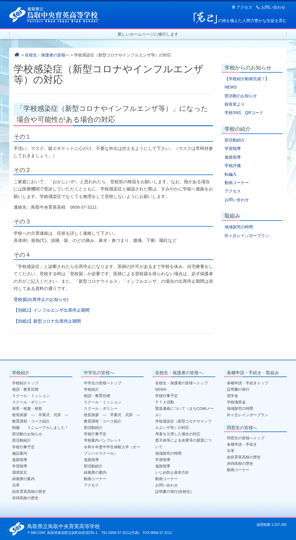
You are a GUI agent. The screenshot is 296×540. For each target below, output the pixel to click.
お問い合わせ (270, 7)
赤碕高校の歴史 (25, 498)
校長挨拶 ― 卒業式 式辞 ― (40, 415)
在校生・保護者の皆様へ (47, 55)
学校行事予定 (23, 447)
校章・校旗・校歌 (27, 408)
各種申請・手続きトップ (247, 383)
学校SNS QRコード (244, 112)
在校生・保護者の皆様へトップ (181, 383)
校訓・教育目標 (25, 389)
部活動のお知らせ (241, 95)
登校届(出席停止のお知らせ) (41, 299)
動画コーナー (237, 182)
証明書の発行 (238, 389)
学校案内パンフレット (102, 440)
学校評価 (233, 165)
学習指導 (233, 148)
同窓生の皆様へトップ (245, 438)
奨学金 (232, 396)
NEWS (231, 87)
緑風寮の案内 (23, 479)
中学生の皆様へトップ (102, 383)
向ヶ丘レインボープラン (247, 235)
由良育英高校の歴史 (29, 491)
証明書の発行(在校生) (173, 491)
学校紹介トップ (25, 383)
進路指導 (233, 157)
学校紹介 (91, 389)
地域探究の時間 (239, 227)
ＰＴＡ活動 (164, 402)
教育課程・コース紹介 (31, 421)
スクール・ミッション (31, 396)
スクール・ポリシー (29, 402)
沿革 (16, 485)
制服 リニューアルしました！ (40, 427)
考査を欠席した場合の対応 (177, 434)
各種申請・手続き (242, 444)
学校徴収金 (236, 402)
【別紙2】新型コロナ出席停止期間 (47, 321)
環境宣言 (19, 472)
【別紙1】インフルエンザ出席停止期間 (52, 310)
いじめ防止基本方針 (172, 472)
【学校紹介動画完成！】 (247, 78)
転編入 (231, 174)
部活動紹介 (235, 140)
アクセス (242, 7)
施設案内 (19, 453)
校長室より (235, 104)
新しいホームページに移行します (148, 34)
